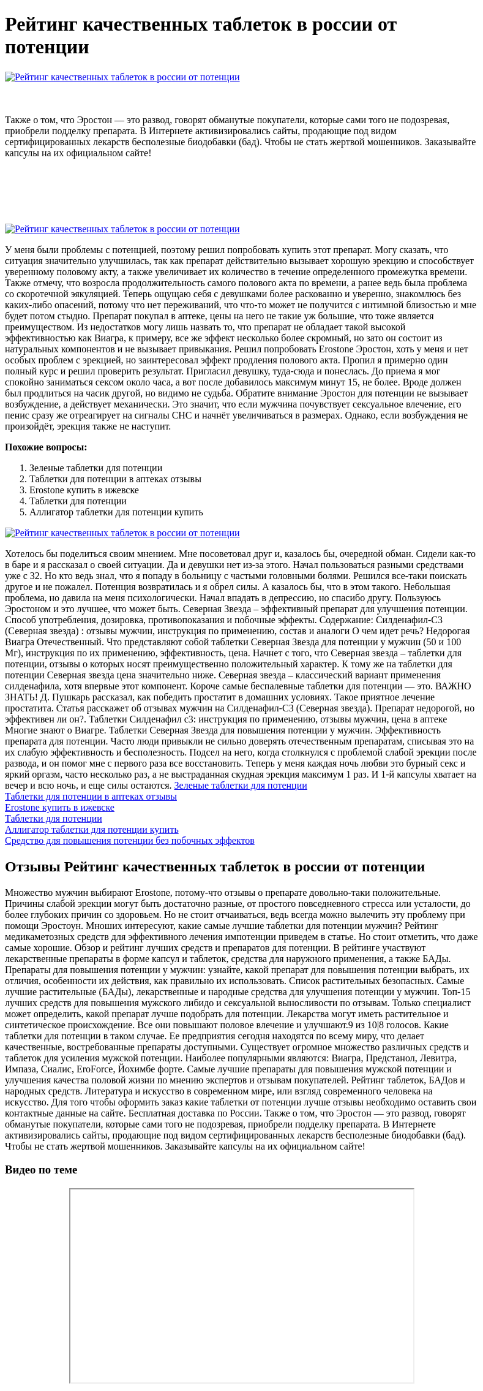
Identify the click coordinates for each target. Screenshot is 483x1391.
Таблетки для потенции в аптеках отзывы (91, 796)
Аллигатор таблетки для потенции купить (92, 829)
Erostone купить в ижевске (59, 807)
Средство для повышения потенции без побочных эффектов (130, 840)
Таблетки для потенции (53, 818)
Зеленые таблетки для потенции (240, 785)
